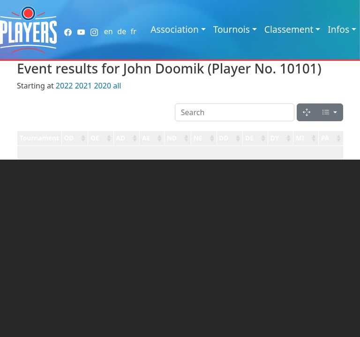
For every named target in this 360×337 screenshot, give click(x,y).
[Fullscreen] (306, 112)
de (121, 31)
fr (133, 31)
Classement (289, 29)
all (117, 86)
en (108, 31)
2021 (83, 86)
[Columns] (329, 112)
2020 (102, 86)
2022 (64, 86)
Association (174, 29)
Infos (338, 29)
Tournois (231, 29)
